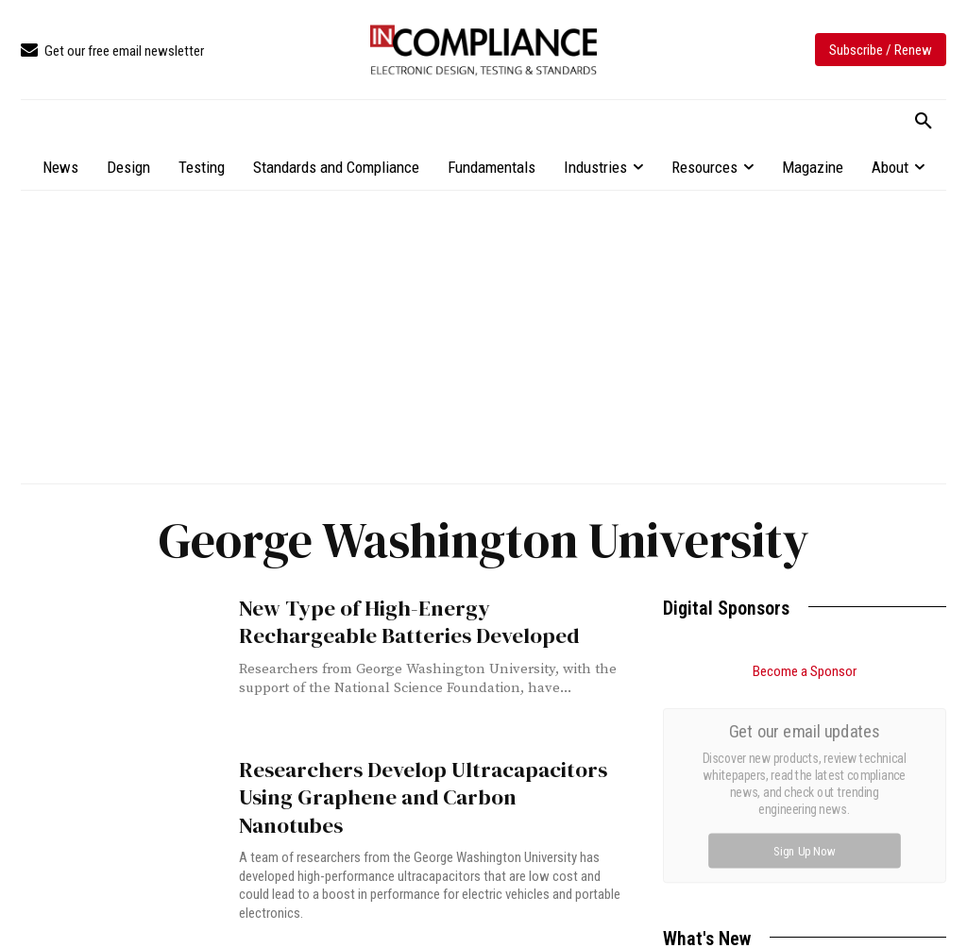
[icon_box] (112, 51)
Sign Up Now (805, 850)
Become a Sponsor (805, 671)
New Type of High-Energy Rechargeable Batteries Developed (418, 620)
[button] (923, 121)
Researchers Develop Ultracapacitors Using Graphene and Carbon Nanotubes (415, 781)
